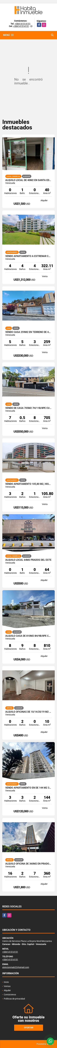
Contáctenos (10, 994)
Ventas (7, 986)
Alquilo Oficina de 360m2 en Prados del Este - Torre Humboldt (28, 864)
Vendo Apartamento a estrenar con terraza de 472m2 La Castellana (28, 256)
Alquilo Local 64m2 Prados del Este (28, 560)
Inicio (6, 982)
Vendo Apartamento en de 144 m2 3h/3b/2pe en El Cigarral (28, 788)
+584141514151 (23, 23)
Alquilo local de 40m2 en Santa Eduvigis (28, 180)
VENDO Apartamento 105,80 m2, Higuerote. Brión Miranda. (28, 484)
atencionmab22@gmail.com (15, 967)
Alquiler (7, 990)
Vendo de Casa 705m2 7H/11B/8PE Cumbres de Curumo (28, 408)
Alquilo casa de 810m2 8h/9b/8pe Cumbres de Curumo (28, 636)
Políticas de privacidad (14, 998)
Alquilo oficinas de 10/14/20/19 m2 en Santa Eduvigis (28, 712)
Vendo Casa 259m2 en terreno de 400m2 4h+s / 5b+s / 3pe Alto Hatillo (28, 332)
